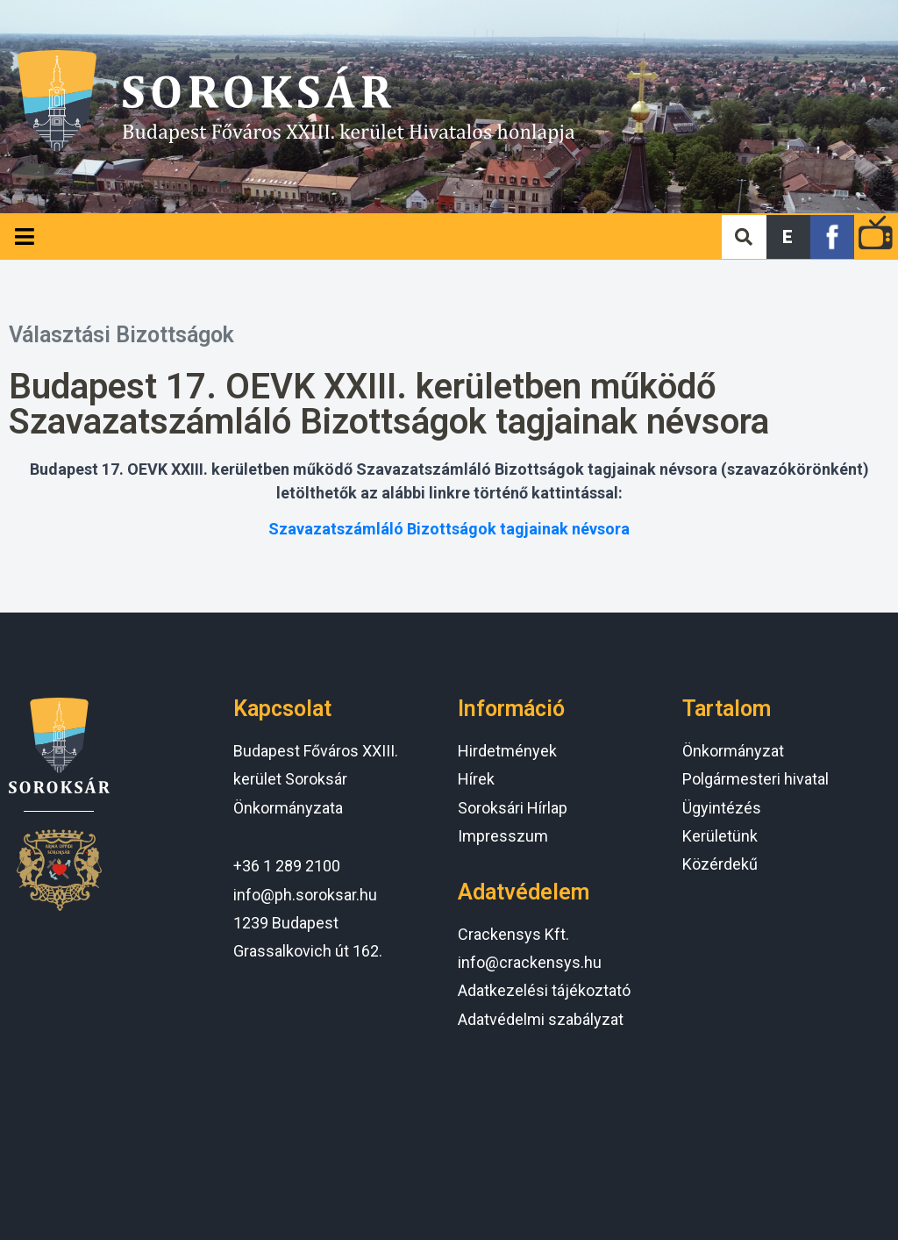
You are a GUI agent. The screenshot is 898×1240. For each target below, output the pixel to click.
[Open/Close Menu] (24, 236)
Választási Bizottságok (121, 335)
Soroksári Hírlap (512, 808)
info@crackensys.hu (530, 962)
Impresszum (503, 836)
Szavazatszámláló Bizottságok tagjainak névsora (449, 529)
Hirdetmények (507, 751)
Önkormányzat (733, 751)
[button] (788, 237)
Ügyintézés (721, 808)
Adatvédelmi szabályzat (541, 1019)
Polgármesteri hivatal (755, 779)
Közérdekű (720, 864)
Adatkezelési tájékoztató (544, 990)
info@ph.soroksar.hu (305, 894)
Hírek (476, 779)
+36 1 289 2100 (286, 866)
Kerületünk (720, 836)
